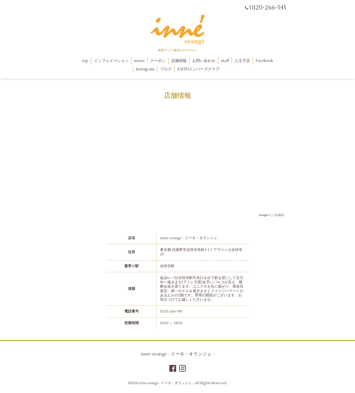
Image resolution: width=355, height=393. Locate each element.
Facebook (264, 60)
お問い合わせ (203, 60)
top (85, 60)
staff (225, 60)
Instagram (145, 69)
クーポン (158, 60)
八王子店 (242, 60)
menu (139, 60)
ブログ (166, 69)
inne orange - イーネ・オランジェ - (177, 354)
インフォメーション (111, 60)
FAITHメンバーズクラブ (198, 69)
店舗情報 (179, 60)
